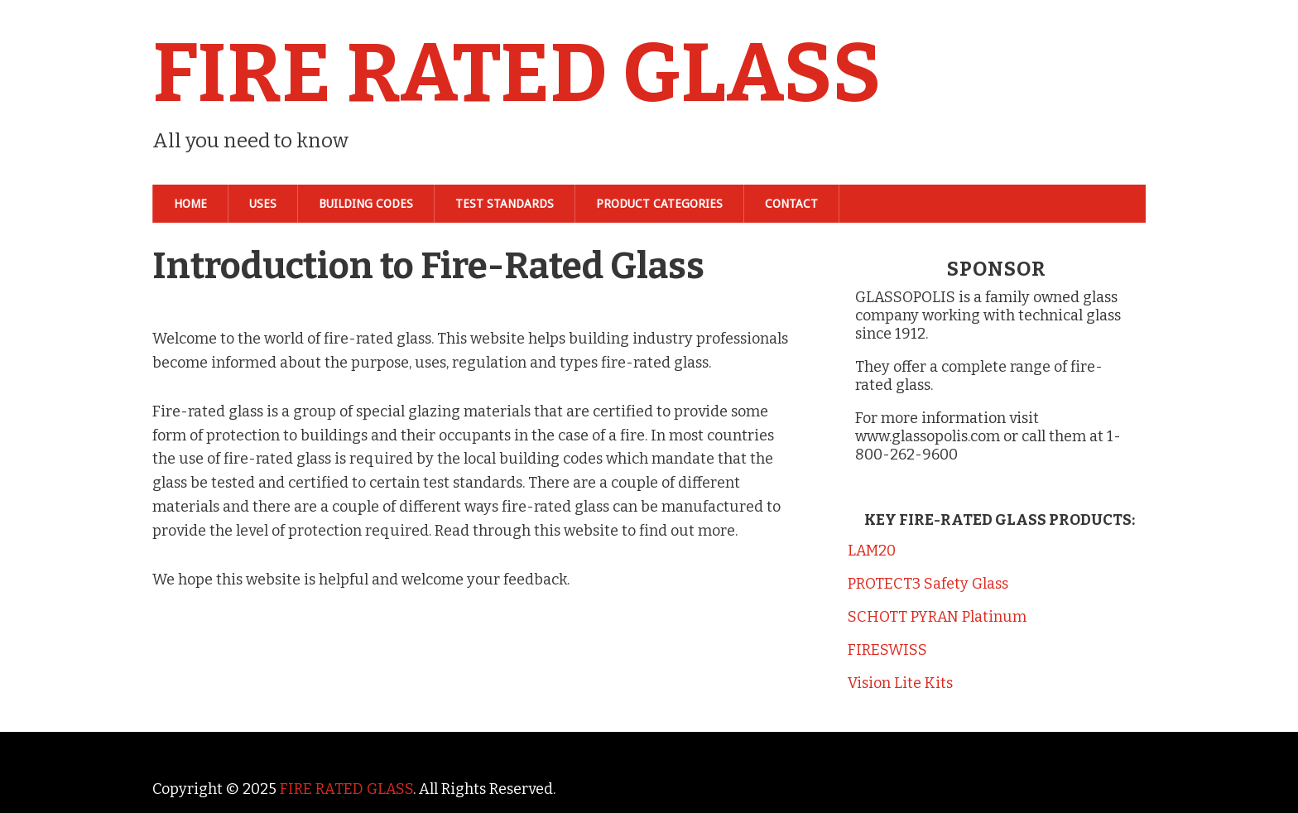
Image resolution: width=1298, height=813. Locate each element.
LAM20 (872, 550)
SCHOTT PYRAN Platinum (937, 617)
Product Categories (659, 203)
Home (190, 203)
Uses (262, 203)
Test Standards (504, 203)
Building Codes (366, 203)
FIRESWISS (887, 650)
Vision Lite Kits (900, 683)
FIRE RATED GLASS (516, 74)
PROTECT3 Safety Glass (928, 584)
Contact (791, 203)
